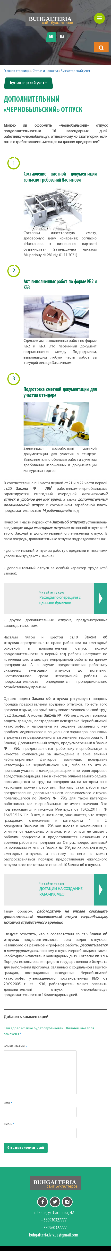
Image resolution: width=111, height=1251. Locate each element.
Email (9, 1124)
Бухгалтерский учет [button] (28, 83)
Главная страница (17, 71)
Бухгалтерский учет (75, 71)
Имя (8, 1103)
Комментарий (15, 1046)
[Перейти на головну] (51, 19)
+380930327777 (54, 1220)
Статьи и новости (45, 71)
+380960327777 (54, 1228)
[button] (101, 47)
